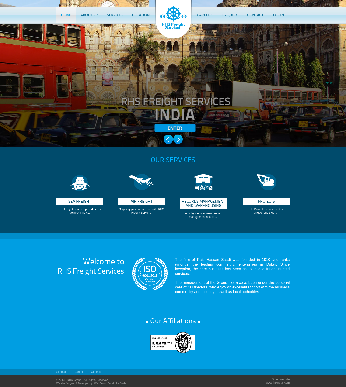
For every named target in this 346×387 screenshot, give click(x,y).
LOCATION (141, 14)
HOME (66, 14)
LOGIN (278, 14)
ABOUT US (89, 14)
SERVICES (115, 14)
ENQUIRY (230, 14)
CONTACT (255, 14)
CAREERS (204, 14)
